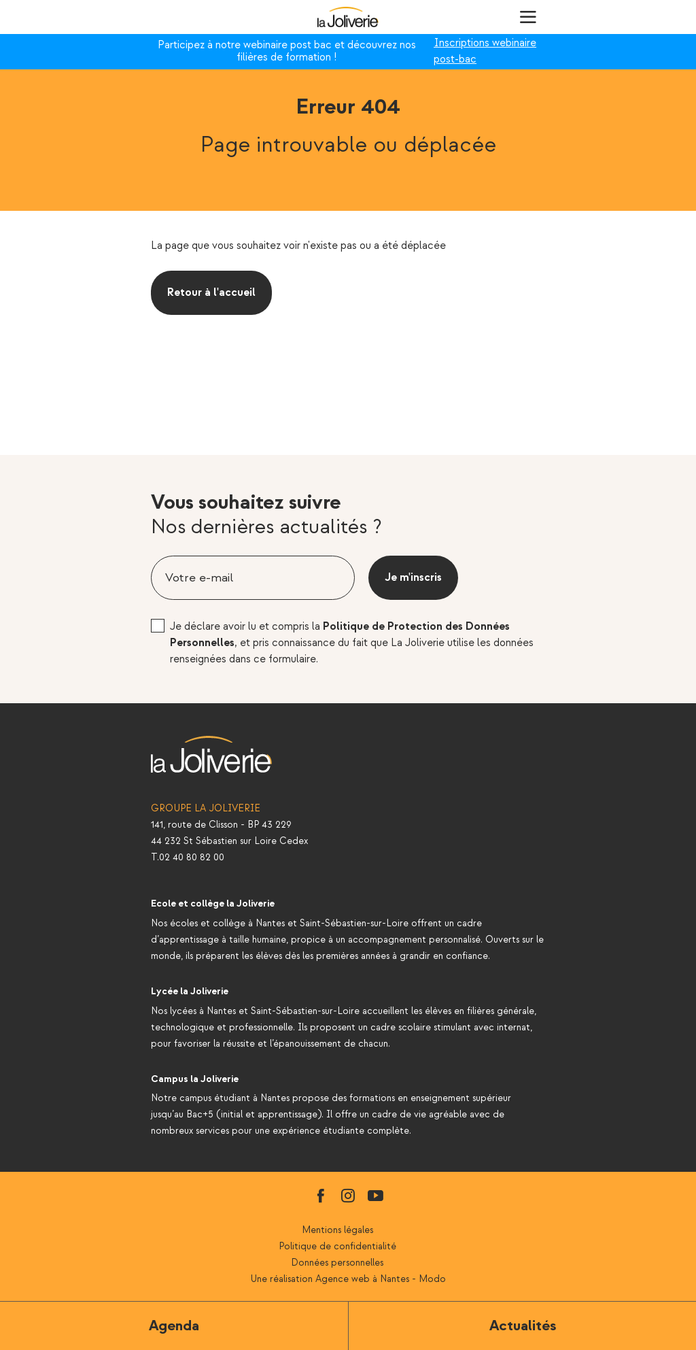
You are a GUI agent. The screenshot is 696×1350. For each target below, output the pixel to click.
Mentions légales (337, 1230)
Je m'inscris (413, 577)
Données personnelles (337, 1262)
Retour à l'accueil (211, 292)
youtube (375, 1195)
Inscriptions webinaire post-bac (485, 51)
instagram (348, 1195)
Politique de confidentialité (337, 1246)
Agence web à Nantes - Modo (380, 1279)
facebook (321, 1195)
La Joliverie (348, 17)
